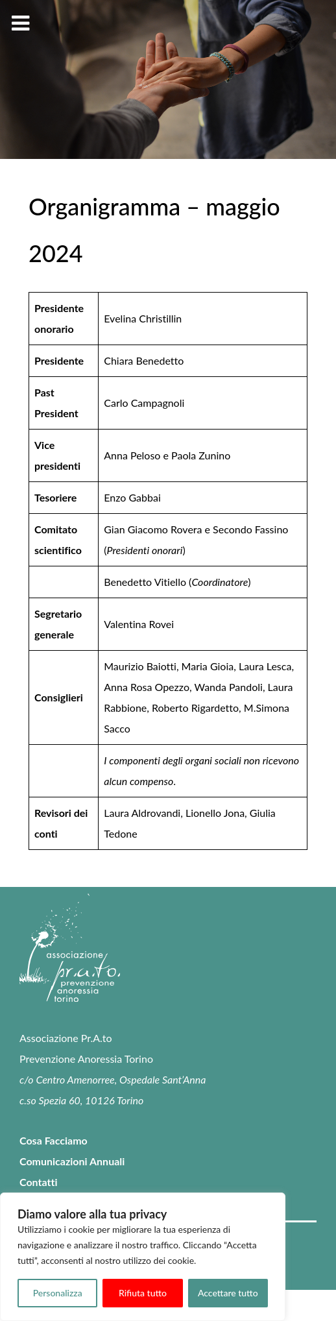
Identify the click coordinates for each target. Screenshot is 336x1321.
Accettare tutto (228, 1292)
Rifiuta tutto (143, 1292)
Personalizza (57, 1292)
